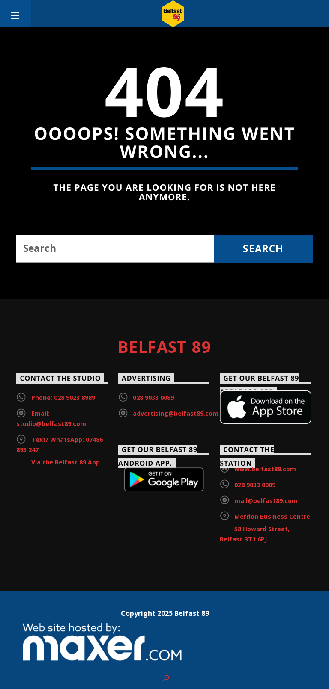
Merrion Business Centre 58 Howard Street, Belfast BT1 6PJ (265, 527)
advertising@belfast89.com (175, 413)
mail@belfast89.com (266, 501)
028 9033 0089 (153, 397)
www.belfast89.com (265, 469)
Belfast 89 (164, 346)
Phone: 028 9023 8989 (63, 397)
